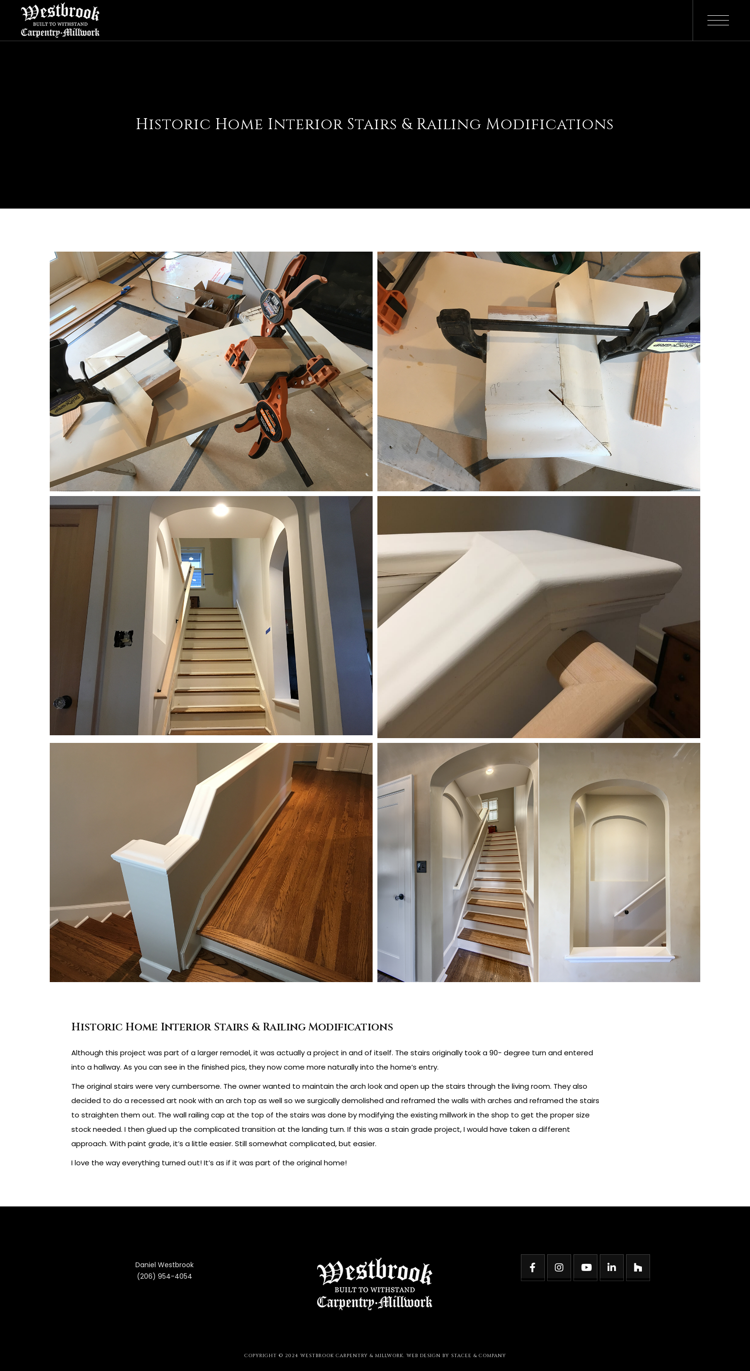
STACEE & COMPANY (478, 1355)
